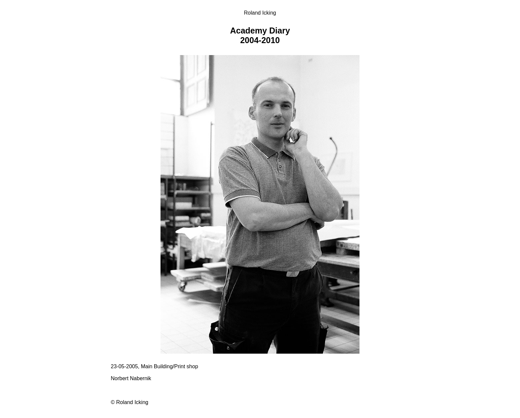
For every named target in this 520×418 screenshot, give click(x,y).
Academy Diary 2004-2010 (260, 35)
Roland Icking (260, 13)
